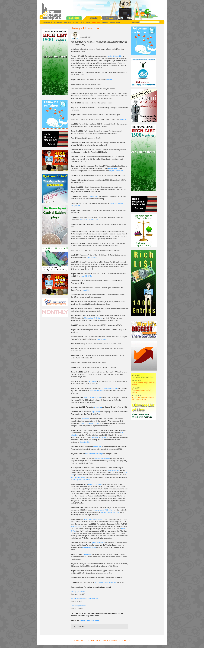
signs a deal (96, 412)
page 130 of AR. (86, 276)
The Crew (95, 640)
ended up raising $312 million (103, 510)
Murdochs (47, 22)
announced (97, 447)
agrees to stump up (98, 543)
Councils (67, 22)
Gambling (58, 22)
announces (93, 381)
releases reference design (94, 454)
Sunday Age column (78, 592)
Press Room (115, 22)
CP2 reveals (87, 554)
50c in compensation (78, 477)
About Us (85, 640)
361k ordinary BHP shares (93, 318)
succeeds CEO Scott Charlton (105, 582)
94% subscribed (113, 470)
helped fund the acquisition (110, 512)
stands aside (94, 196)
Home (76, 640)
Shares (105, 22)
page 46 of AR (102, 339)
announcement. (113, 168)
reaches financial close (102, 458)
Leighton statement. (116, 171)
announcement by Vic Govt (90, 423)
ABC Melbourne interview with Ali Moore (84, 599)
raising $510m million (115, 56)
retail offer (94, 437)
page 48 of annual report (92, 398)
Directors (96, 22)
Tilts (82, 22)
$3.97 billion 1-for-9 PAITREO (94, 519)
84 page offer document (81, 479)
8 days (104, 437)
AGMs (75, 22)
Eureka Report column (78, 606)
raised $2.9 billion (77, 526)
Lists (88, 22)
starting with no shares (110, 388)
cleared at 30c (84, 442)
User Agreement (110, 640)
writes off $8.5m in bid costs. (89, 220)
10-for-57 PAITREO (95, 484)
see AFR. (109, 79)
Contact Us (124, 640)
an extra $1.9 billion (89, 547)
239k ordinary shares (96, 391)
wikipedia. (123, 119)
